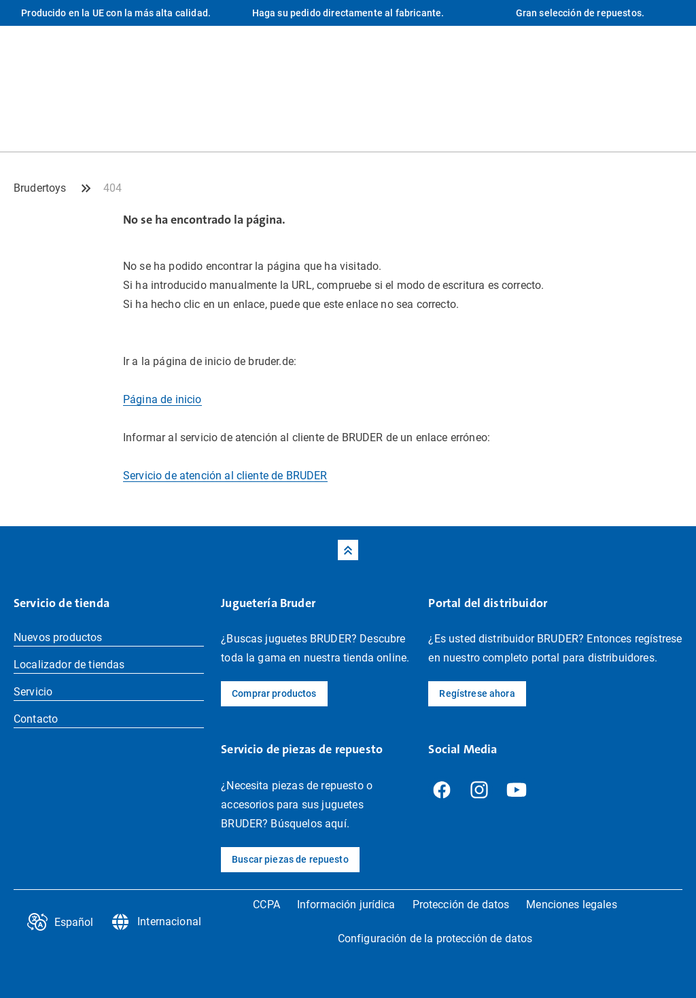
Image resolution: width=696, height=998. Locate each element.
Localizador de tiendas (69, 664)
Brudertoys (40, 188)
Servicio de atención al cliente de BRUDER (225, 475)
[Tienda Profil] (672, 124)
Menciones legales (571, 904)
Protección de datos (461, 904)
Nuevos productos (58, 637)
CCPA (266, 904)
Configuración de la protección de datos (435, 938)
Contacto (36, 718)
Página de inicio (162, 399)
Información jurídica (346, 904)
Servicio (33, 691)
